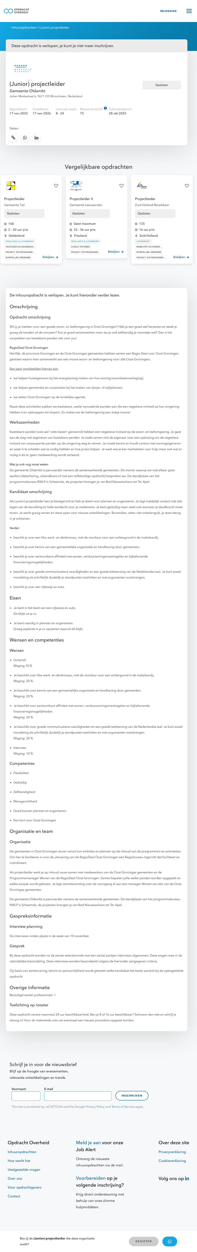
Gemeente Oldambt (27, 91)
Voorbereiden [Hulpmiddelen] (91, 1178)
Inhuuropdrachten (24, 27)
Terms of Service (123, 1107)
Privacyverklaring (172, 1152)
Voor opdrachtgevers (25, 1187)
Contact (14, 1196)
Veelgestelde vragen (24, 1169)
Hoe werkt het (19, 1160)
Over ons (15, 1178)
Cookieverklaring (172, 1160)
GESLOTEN (143, 1241)
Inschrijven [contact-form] (132, 1096)
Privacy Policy (95, 1107)
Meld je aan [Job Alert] (88, 1143)
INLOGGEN (168, 11)
